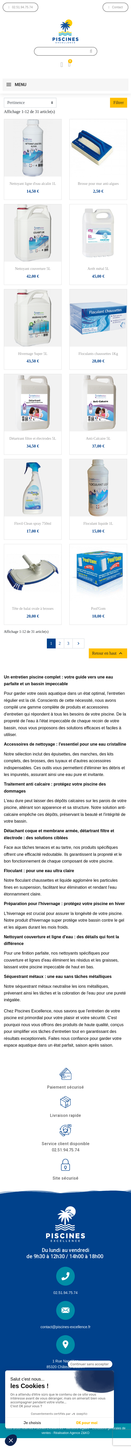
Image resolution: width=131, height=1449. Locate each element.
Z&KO (85, 1433)
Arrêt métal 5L (98, 269)
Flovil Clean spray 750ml (32, 524)
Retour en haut (108, 653)
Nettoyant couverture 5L (33, 269)
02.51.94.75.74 (65, 1293)
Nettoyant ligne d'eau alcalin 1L (33, 184)
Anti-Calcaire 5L (98, 438)
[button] (20, 7)
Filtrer (118, 102)
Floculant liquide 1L (98, 524)
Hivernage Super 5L (33, 354)
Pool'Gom (98, 609)
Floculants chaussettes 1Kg (98, 354)
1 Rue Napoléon (65, 1361)
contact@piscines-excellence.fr (65, 1327)
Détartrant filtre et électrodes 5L (32, 438)
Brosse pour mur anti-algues (98, 184)
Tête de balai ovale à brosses (33, 609)
